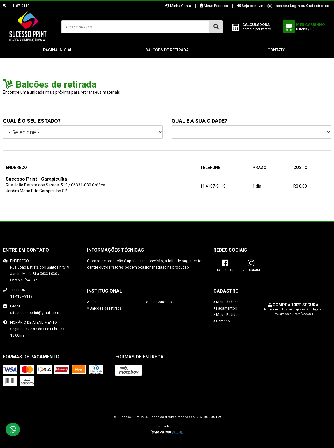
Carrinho (221, 321)
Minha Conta (178, 5)
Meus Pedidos (214, 5)
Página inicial (57, 50)
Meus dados (225, 302)
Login (295, 5)
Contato (277, 50)
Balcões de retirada (167, 50)
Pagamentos (225, 308)
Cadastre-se (317, 5)
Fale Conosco (159, 302)
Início (93, 302)
